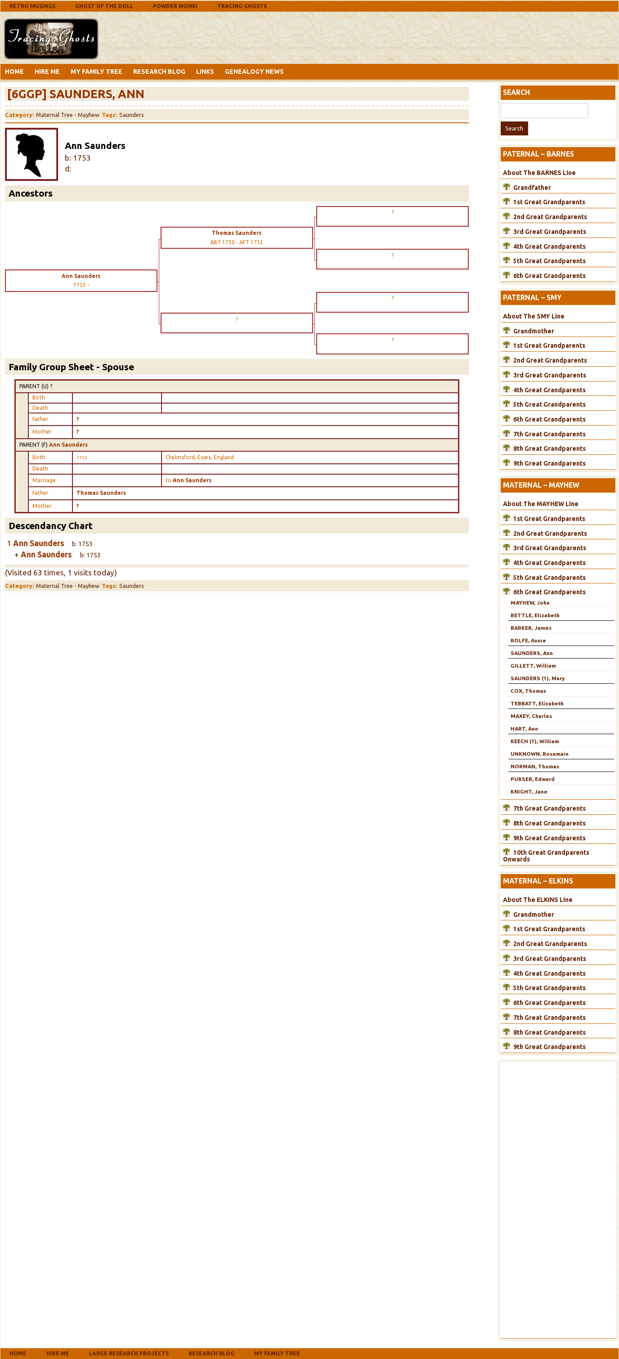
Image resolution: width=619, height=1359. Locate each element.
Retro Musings (32, 6)
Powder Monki (175, 6)
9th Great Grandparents (549, 463)
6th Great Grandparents (549, 275)
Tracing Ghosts (242, 6)
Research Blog (159, 71)
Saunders (131, 115)
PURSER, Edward (533, 779)
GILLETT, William (533, 665)
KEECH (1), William (535, 741)
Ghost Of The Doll (104, 6)
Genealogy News (254, 71)
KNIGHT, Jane (529, 791)
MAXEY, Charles (531, 716)
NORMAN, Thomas (535, 766)
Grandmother (533, 331)
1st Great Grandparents (549, 202)
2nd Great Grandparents (550, 216)
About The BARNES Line (539, 172)
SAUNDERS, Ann (532, 653)
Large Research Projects (129, 1353)
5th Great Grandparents (549, 261)
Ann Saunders (68, 445)
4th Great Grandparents (549, 246)
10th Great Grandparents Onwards (546, 856)
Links (205, 71)
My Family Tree (96, 71)
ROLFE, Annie (528, 640)
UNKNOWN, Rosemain (540, 754)
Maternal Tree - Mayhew (67, 115)
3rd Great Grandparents (549, 231)
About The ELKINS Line (538, 899)
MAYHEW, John (530, 602)
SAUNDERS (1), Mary (538, 678)
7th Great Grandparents (549, 434)
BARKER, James (531, 628)
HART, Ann (524, 728)
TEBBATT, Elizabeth (537, 703)
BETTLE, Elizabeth (535, 615)
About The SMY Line (534, 316)
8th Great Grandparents (549, 448)
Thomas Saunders (101, 493)
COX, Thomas (528, 691)
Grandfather (532, 187)
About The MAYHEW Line (541, 503)
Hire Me (47, 71)
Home (14, 71)
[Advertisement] (173, 37)
